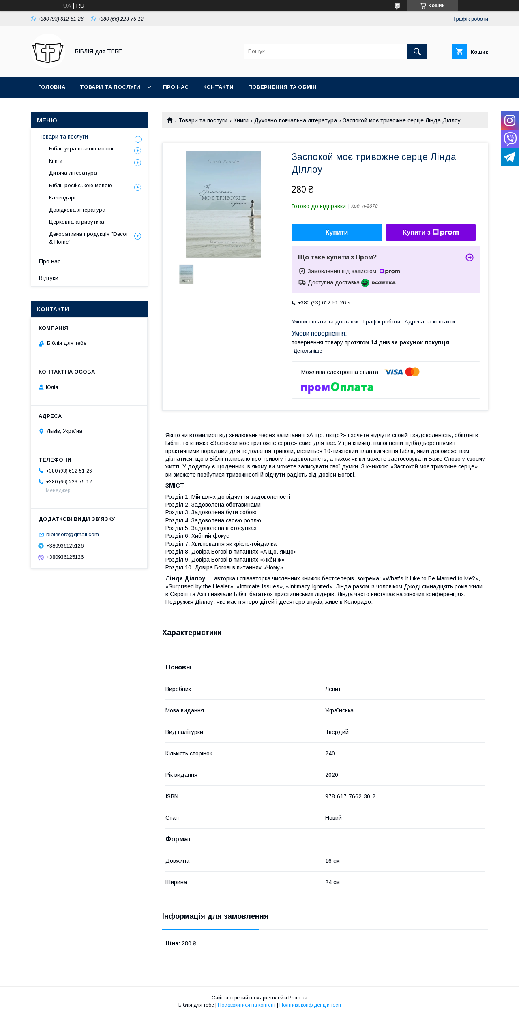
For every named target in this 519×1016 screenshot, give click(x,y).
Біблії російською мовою (80, 185)
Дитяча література (73, 173)
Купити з (431, 232)
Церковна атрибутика (76, 222)
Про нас (176, 87)
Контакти (218, 87)
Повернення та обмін (282, 87)
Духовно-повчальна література (295, 120)
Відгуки (48, 278)
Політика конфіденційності (310, 1005)
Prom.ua (297, 998)
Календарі (62, 198)
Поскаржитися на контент (247, 1005)
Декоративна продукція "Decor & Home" (88, 237)
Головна (51, 87)
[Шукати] (417, 51)
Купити (337, 232)
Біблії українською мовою (82, 148)
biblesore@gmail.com (72, 534)
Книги (241, 120)
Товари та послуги (110, 87)
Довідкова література (77, 210)
